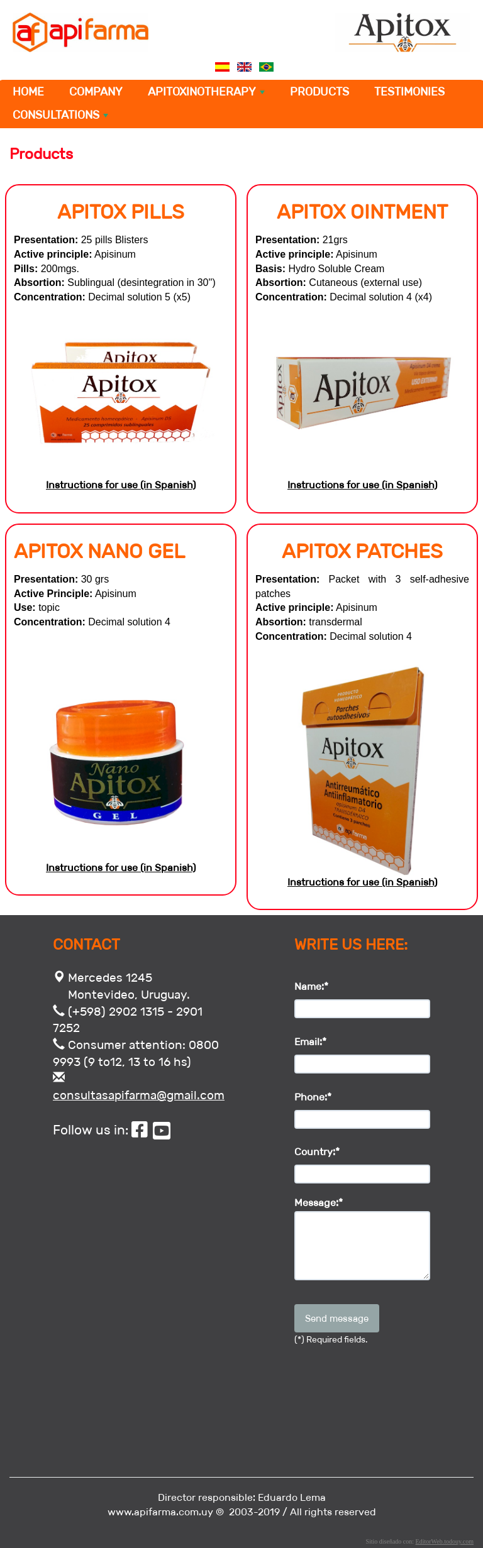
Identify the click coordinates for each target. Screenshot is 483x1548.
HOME (28, 92)
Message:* (318, 1203)
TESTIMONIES (409, 92)
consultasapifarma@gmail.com (139, 1095)
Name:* (311, 986)
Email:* (310, 1042)
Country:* (317, 1152)
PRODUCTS (319, 92)
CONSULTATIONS (62, 117)
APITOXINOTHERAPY (207, 94)
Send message (337, 1318)
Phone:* (312, 1097)
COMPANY (96, 92)
